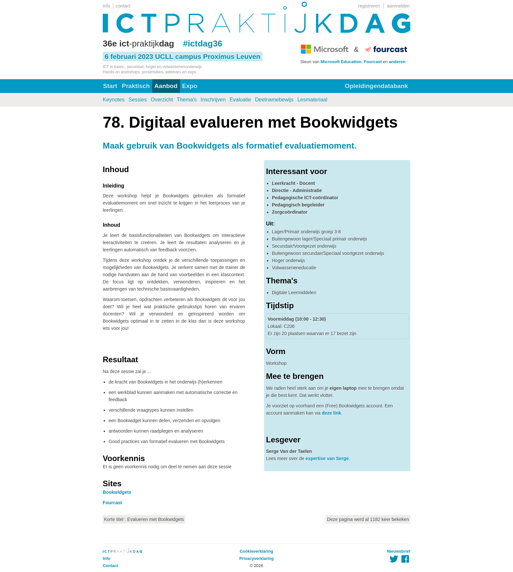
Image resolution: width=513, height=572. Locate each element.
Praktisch (136, 85)
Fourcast (373, 61)
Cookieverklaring (256, 551)
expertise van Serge (327, 458)
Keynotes (114, 99)
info (106, 6)
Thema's (187, 99)
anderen (397, 61)
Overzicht (162, 99)
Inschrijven (213, 99)
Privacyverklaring (256, 558)
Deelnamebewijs (274, 99)
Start (110, 85)
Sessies (138, 99)
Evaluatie (240, 99)
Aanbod (166, 85)
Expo (189, 85)
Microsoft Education (341, 61)
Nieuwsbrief (398, 551)
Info (106, 558)
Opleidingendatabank (376, 85)
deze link (331, 413)
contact (123, 6)
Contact (110, 565)
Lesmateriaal (312, 99)
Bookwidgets (117, 492)
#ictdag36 (202, 43)
